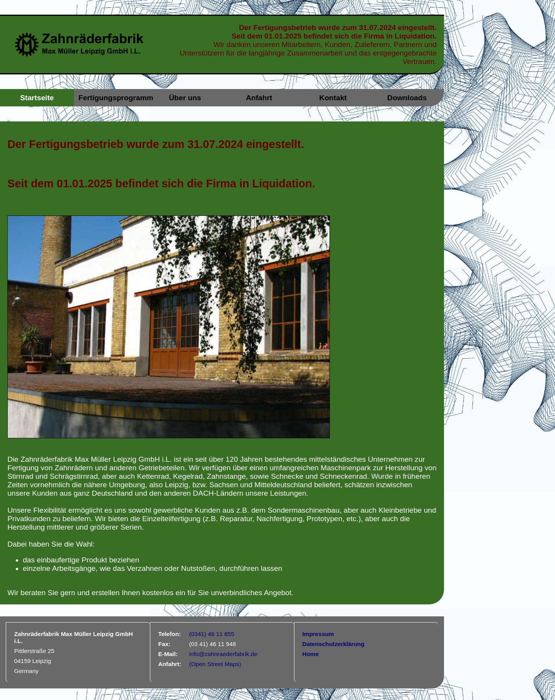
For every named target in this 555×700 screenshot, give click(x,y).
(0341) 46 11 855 (211, 634)
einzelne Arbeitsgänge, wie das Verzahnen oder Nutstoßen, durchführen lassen (152, 568)
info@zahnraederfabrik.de (223, 654)
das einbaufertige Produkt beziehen (81, 560)
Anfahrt (259, 98)
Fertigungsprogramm (113, 98)
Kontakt (332, 98)
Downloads (407, 98)
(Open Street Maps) (215, 664)
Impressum (318, 634)
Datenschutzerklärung (333, 644)
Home (310, 654)
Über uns (185, 98)
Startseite (37, 98)
